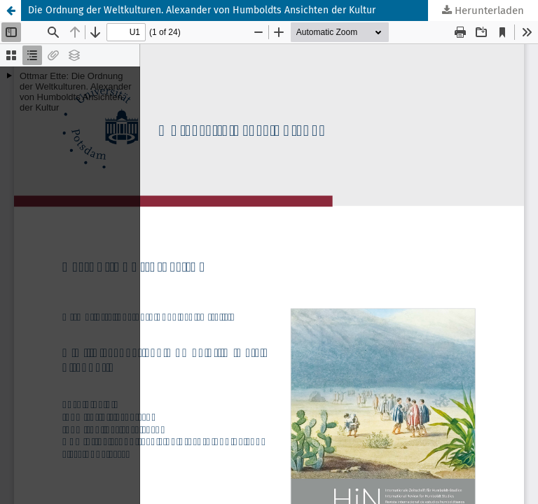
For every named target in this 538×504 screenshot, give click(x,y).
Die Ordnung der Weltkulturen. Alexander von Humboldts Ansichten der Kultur (201, 10)
